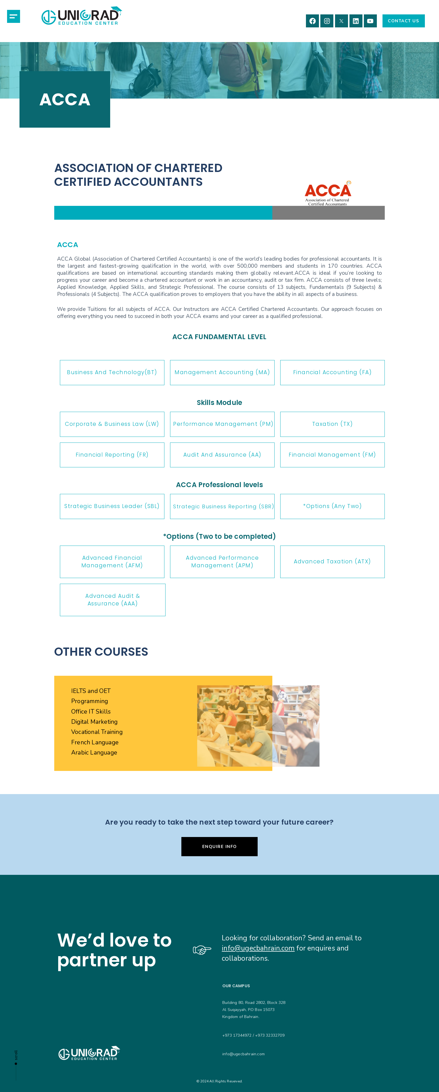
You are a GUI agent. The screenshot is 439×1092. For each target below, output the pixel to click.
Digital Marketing (94, 722)
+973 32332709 (269, 1035)
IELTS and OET (91, 691)
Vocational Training (97, 732)
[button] (13, 16)
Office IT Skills (91, 712)
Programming (89, 701)
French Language (95, 742)
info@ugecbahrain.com (258, 948)
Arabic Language (94, 753)
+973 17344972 (237, 1035)
